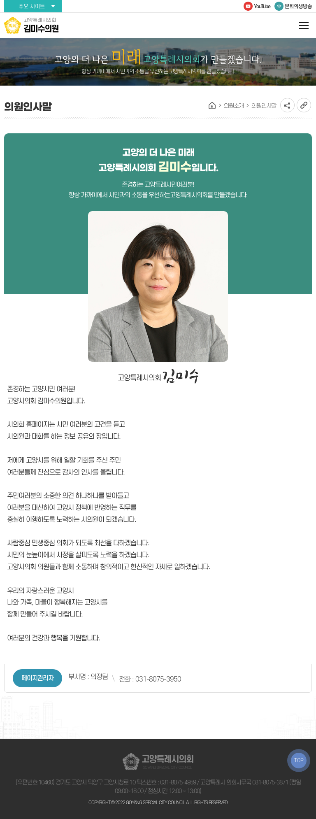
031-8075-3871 (270, 782)
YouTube (262, 6)
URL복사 (304, 105)
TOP (299, 760)
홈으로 (212, 105)
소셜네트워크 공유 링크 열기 (287, 105)
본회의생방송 (298, 6)
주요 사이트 (32, 6)
